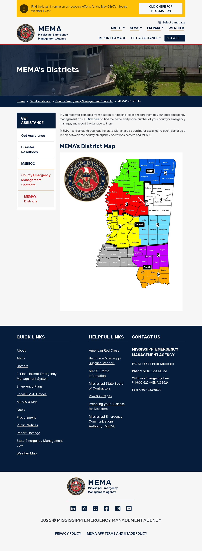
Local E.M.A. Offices (32, 396)
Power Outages (100, 398)
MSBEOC (28, 165)
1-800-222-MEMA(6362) (150, 384)
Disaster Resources (29, 151)
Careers (22, 368)
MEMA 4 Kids (27, 404)
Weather (176, 29)
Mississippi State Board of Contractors (106, 387)
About (116, 29)
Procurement (26, 419)
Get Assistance (144, 39)
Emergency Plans (29, 388)
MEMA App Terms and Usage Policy (117, 537)
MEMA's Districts (30, 200)
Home (21, 103)
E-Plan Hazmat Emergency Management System (37, 378)
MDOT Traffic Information (99, 375)
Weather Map (27, 455)
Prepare (154, 29)
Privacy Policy (68, 537)
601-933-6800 (150, 391)
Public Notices (27, 427)
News (134, 29)
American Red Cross (104, 352)
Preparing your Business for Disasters (107, 408)
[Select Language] (174, 22)
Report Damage (112, 39)
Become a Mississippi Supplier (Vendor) (105, 362)
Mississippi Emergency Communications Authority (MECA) (105, 423)
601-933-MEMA (155, 373)
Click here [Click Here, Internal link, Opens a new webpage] (93, 121)
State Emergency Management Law (40, 445)
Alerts (21, 360)
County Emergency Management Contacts (84, 103)
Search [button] (173, 39)
